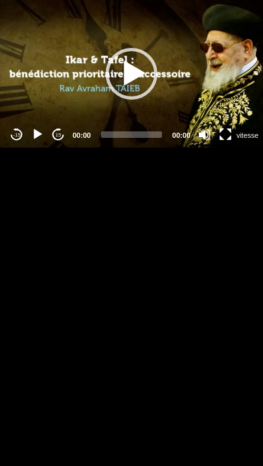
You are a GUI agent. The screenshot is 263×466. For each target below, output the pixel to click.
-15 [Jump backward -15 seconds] (17, 135)
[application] (131, 74)
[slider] (131, 134)
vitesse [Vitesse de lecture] (247, 135)
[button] (131, 74)
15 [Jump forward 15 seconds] (59, 135)
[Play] (37, 134)
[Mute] (204, 134)
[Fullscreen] (225, 134)
